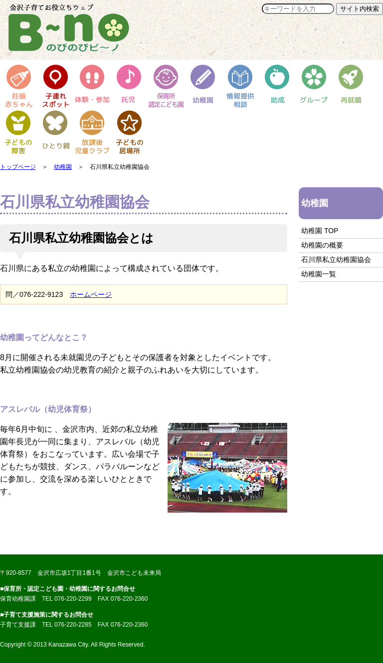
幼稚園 (63, 166)
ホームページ (91, 294)
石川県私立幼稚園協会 (336, 260)
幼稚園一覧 (318, 274)
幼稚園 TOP (319, 231)
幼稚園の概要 (322, 245)
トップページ (18, 166)
